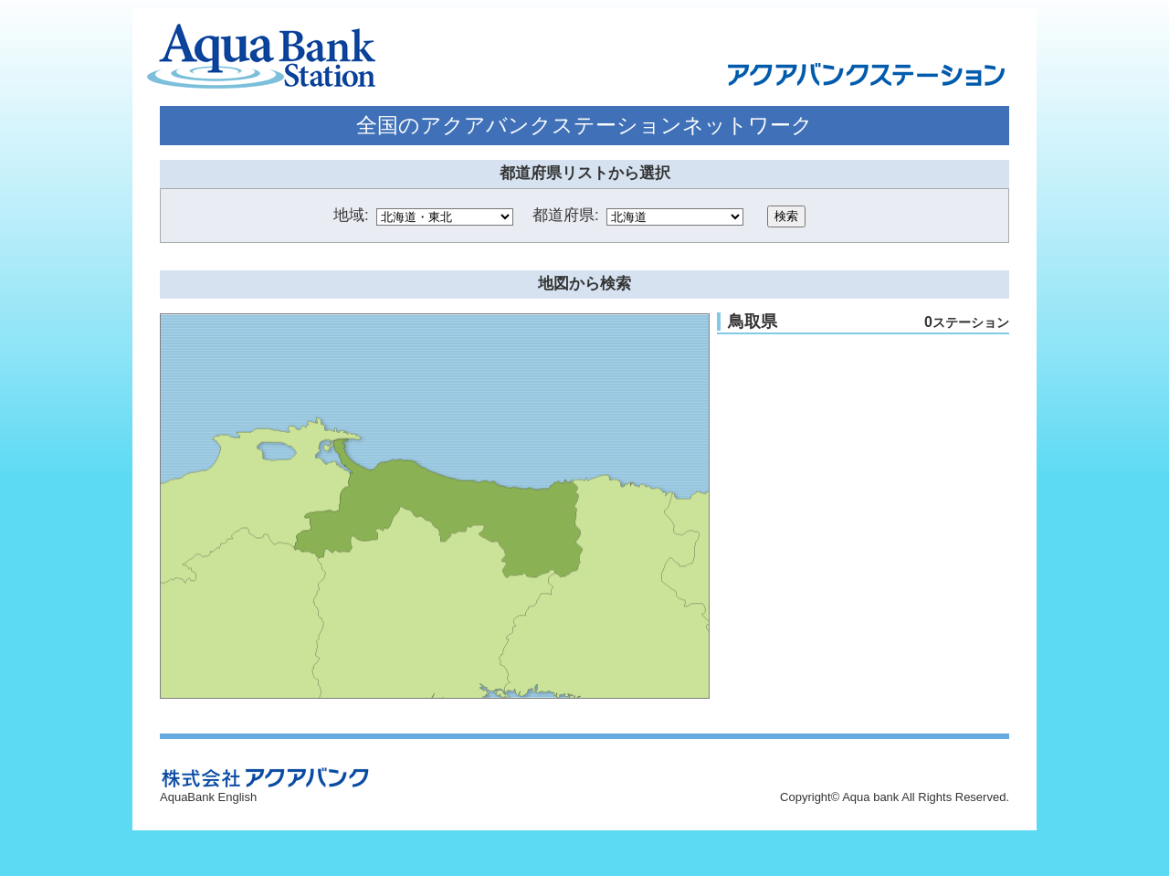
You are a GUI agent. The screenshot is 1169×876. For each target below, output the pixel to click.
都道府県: (565, 215)
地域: (351, 215)
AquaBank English (208, 797)
